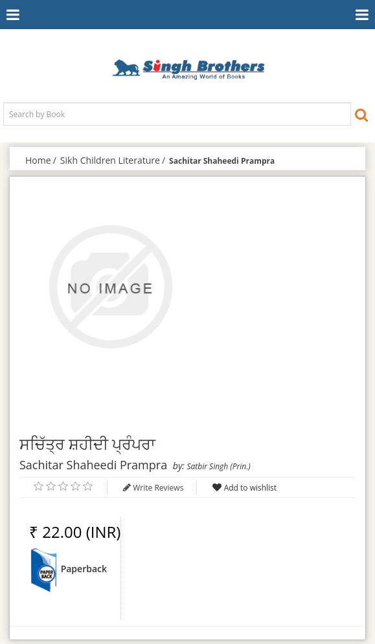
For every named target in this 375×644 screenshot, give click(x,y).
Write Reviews (158, 487)
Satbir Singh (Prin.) (218, 466)
